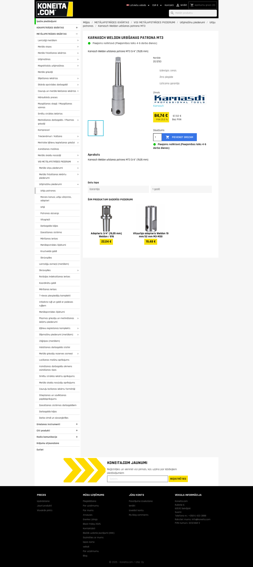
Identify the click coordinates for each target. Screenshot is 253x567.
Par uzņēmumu (91, 505)
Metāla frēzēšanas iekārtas (52, 53)
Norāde (157, 57)
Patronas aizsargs (49, 213)
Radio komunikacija (47, 436)
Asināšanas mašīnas (48, 149)
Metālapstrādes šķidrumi (53, 245)
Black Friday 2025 (92, 524)
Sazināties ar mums (93, 537)
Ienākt (132, 505)
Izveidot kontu (136, 510)
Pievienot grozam (179, 137)
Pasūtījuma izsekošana (141, 501)
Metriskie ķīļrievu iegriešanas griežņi (56, 142)
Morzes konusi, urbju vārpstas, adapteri (55, 198)
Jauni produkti (44, 505)
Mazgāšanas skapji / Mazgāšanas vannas (55, 105)
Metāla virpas (45, 46)
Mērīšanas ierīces (49, 238)
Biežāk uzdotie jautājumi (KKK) (98, 533)
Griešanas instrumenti (48, 424)
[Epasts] (137, 479)
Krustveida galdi (48, 251)
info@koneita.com (201, 519)
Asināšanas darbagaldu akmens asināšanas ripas (55, 368)
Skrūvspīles (46, 257)
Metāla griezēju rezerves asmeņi (56, 353)
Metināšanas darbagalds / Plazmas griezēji (56, 121)
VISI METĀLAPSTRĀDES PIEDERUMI (54, 161)
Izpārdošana (43, 501)
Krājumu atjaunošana (48, 443)
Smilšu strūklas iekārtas (50, 113)
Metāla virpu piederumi (51, 168)
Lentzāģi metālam (47, 40)
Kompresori (44, 130)
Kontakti (169, 5)
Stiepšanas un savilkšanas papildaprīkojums (52, 397)
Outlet (40, 449)
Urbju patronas (48, 190)
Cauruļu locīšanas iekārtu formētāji (57, 389)
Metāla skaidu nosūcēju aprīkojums (57, 382)
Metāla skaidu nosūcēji (49, 155)
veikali (86, 546)
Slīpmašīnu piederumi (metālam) (56, 334)
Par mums (88, 510)
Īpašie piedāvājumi (46, 21)
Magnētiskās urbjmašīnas (51, 65)
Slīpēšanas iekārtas (48, 78)
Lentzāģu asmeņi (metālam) (54, 264)
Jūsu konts (136, 495)
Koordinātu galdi (47, 283)
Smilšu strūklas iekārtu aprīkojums (57, 376)
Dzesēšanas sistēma (51, 232)
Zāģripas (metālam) (49, 341)
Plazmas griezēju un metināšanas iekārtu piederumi (56, 320)
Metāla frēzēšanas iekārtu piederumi (52, 176)
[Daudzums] (157, 137)
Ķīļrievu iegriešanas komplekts (54, 328)
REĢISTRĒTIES (178, 479)
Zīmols (156, 92)
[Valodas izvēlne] (138, 5)
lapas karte (89, 542)
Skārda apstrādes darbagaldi (53, 84)
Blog (85, 555)
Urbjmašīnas (44, 59)
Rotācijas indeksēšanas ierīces (54, 276)
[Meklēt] (193, 13)
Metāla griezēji (45, 72)
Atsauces (87, 514)
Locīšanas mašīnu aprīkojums (54, 359)
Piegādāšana (89, 501)
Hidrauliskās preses (48, 97)
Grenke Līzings (90, 519)
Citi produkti (43, 430)
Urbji (42, 207)
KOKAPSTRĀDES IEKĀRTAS (50, 27)
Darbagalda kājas (49, 225)
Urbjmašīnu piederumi (50, 184)
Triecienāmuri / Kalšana (50, 136)
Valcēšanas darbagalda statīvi (54, 347)
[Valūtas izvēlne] (157, 5)
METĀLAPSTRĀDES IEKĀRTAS (52, 34)
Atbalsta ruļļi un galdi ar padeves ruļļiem (56, 303)
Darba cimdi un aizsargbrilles (53, 417)
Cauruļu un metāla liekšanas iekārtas (57, 91)
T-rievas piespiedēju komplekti (55, 295)
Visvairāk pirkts (44, 510)
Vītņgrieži (45, 219)
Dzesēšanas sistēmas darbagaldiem (57, 405)
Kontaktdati (89, 528)
